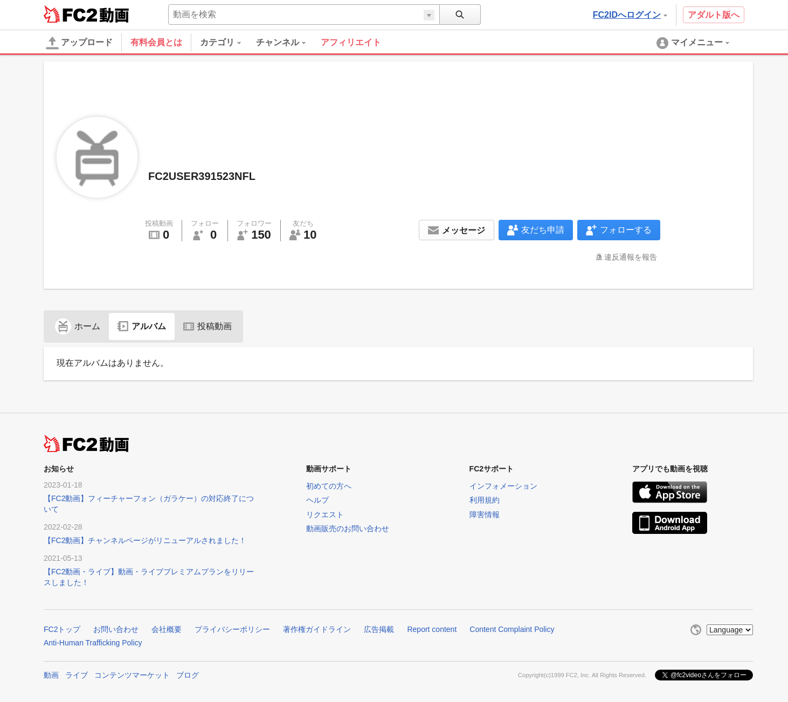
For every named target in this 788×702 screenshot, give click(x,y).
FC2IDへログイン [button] (630, 14)
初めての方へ (328, 486)
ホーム (77, 326)
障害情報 (484, 514)
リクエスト (325, 514)
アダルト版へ (713, 14)
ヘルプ (317, 500)
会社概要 (166, 629)
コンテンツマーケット (132, 675)
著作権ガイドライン (317, 629)
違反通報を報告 (630, 257)
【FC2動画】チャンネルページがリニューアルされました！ (145, 540)
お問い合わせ (116, 629)
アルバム (141, 326)
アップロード (79, 43)
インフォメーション (503, 486)
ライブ (76, 675)
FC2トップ (62, 629)
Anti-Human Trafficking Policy (93, 642)
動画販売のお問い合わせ (347, 528)
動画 (51, 675)
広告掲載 (379, 629)
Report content (432, 629)
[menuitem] (228, 42)
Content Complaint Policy (511, 629)
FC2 (70, 14)
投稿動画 (207, 326)
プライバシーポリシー (232, 629)
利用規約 (484, 500)
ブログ (187, 675)
